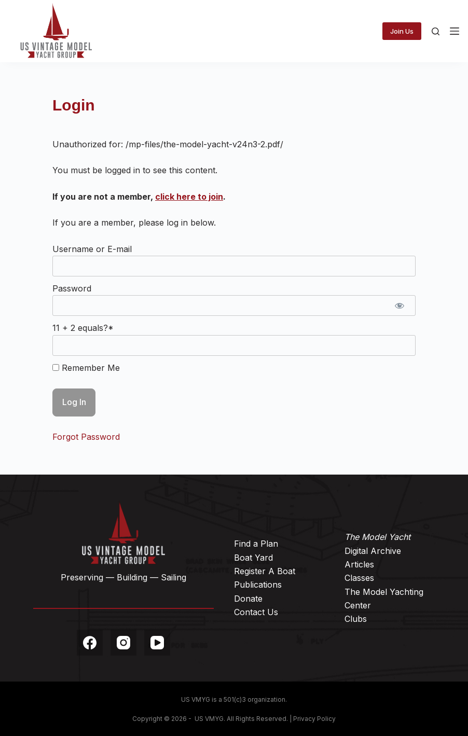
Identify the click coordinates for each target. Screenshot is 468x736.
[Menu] (454, 31)
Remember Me (86, 368)
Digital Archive (373, 551)
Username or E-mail (92, 249)
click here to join (189, 196)
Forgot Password (86, 437)
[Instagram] (123, 643)
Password (71, 288)
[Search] (435, 31)
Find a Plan (256, 543)
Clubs (356, 619)
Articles (359, 564)
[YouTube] (157, 643)
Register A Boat (264, 571)
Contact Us (256, 612)
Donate (248, 598)
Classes (359, 578)
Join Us (402, 31)
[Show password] (399, 305)
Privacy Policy (314, 719)
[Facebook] (90, 643)
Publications (258, 584)
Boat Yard (253, 557)
